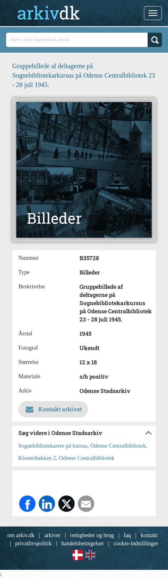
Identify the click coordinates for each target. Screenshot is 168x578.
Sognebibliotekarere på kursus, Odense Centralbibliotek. (82, 446)
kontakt (149, 535)
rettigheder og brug (92, 535)
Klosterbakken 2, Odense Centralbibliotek (66, 458)
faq (127, 535)
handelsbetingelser (82, 543)
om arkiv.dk (21, 535)
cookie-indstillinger (135, 543)
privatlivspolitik (33, 543)
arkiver (52, 535)
